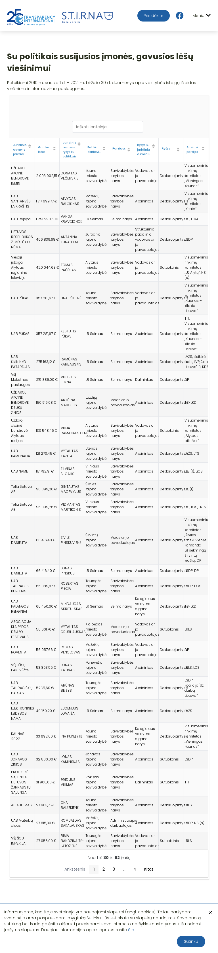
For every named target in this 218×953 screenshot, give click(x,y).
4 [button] (134, 869)
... (124, 869)
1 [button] (94, 869)
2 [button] (103, 869)
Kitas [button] (149, 869)
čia (131, 930)
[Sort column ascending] (30, 146)
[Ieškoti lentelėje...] (107, 127)
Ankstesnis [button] (74, 869)
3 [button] (114, 869)
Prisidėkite (154, 15)
